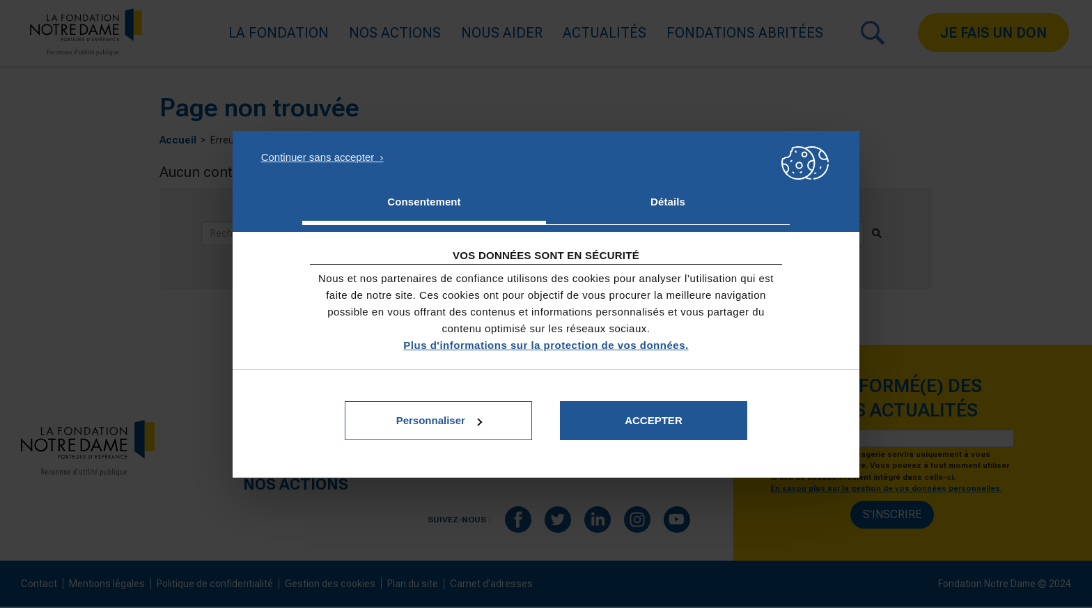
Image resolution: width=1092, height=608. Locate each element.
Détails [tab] (667, 202)
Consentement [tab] (423, 202)
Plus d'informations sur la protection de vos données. (545, 345)
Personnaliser (439, 420)
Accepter (653, 420)
